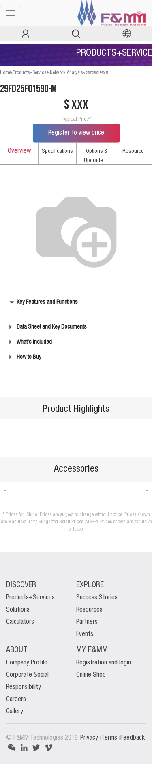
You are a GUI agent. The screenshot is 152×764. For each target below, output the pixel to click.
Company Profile (26, 663)
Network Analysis (66, 72)
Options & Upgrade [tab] (95, 156)
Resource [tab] (133, 151)
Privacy (90, 738)
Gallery (14, 711)
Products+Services (30, 72)
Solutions (18, 610)
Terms (110, 738)
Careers (16, 699)
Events (84, 634)
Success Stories (97, 598)
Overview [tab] (19, 151)
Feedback (132, 738)
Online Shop (91, 675)
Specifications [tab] (57, 151)
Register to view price (76, 133)
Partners (87, 622)
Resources (89, 610)
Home (5, 72)
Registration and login (103, 663)
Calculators (20, 622)
